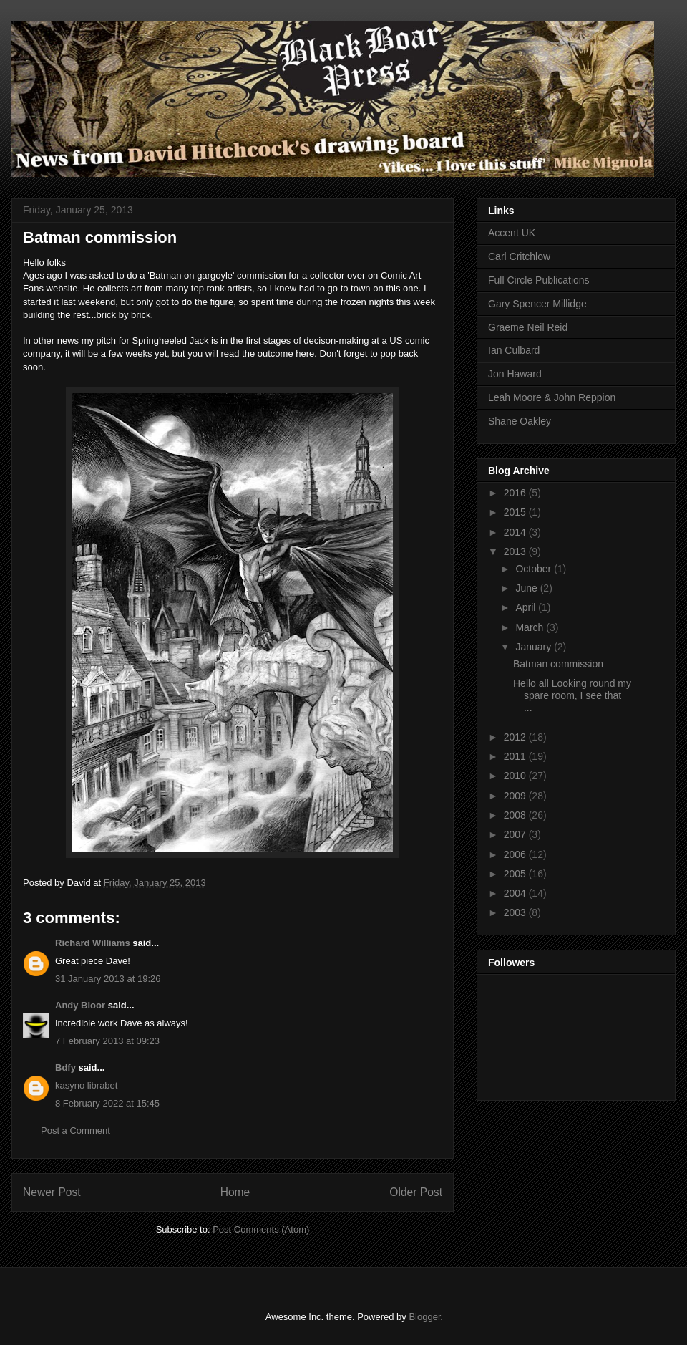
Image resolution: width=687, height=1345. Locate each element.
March (530, 627)
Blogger (424, 1316)
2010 (516, 775)
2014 (516, 532)
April (526, 607)
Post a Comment (75, 1130)
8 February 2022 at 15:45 (107, 1103)
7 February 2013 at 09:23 (107, 1041)
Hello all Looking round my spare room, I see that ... (572, 695)
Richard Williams (92, 942)
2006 (516, 854)
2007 (516, 834)
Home (235, 1192)
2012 (516, 737)
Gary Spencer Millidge (537, 303)
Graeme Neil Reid (527, 327)
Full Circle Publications (539, 280)
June (527, 588)
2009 (516, 795)
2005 (516, 873)
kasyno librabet (86, 1085)
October (534, 568)
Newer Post (52, 1192)
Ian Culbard (514, 350)
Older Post (415, 1192)
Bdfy (65, 1067)
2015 (516, 512)
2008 (516, 815)
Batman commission (558, 664)
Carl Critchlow (519, 256)
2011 (516, 756)
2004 (516, 893)
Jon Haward (515, 374)
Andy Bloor (80, 1005)
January (534, 646)
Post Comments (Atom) (261, 1229)
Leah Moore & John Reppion (551, 397)
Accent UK (511, 232)
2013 (516, 551)
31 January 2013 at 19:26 (107, 978)
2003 (516, 912)
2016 (516, 492)
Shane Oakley (519, 421)
